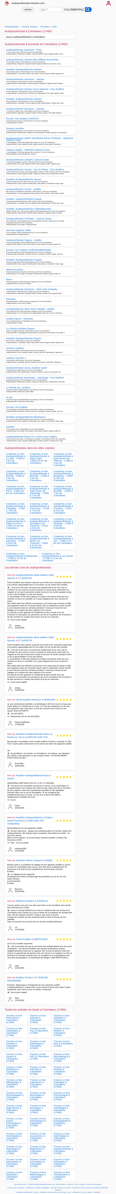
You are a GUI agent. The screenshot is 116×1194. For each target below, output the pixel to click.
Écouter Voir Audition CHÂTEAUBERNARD (28, 250)
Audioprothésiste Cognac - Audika (23, 240)
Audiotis (10, 427)
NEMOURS (50, 699)
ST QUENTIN (25, 578)
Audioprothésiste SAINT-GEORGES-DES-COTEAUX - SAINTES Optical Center (39, 139)
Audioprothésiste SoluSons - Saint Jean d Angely (31, 289)
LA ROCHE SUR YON (36, 737)
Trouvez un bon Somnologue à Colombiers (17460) (38, 1162)
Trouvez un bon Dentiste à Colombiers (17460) (14, 1044)
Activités (27, 10)
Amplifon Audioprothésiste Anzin (32, 775)
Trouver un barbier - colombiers (90, 1192)
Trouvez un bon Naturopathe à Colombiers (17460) (14, 1162)
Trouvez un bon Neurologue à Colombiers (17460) (38, 1096)
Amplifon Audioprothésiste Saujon (23, 338)
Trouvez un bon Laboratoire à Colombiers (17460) (38, 1083)
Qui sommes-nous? (20, 1184)
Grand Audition (23, 939)
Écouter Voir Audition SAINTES (22, 118)
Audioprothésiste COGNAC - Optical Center (29, 219)
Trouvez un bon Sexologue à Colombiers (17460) (38, 1109)
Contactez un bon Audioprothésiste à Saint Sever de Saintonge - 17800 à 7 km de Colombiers (39, 492)
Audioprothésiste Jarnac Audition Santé (26, 368)
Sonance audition (15, 128)
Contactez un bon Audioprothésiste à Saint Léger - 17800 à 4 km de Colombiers (39, 458)
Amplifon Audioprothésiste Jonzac (23, 179)
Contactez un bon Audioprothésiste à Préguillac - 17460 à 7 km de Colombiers (15, 508)
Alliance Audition (14, 269)
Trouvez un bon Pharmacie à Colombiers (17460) (14, 1019)
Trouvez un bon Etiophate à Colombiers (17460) (14, 1175)
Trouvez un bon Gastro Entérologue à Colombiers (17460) (14, 1123)
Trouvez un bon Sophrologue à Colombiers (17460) (62, 1137)
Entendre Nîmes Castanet (29, 860)
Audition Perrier (24, 977)
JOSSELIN (42, 901)
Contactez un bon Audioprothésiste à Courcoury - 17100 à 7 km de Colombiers (39, 508)
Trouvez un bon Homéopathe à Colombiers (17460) (14, 1137)
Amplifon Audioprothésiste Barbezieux (26, 417)
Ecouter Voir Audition (17, 407)
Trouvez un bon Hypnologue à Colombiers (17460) (14, 1150)
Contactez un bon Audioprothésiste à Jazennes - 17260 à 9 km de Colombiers (15, 541)
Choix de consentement (94, 1184)
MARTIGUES (41, 939)
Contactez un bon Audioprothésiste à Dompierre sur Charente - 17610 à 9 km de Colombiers (39, 524)
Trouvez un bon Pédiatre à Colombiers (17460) (62, 1070)
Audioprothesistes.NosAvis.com (28, 3)
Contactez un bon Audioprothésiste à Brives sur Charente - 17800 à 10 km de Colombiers (39, 542)
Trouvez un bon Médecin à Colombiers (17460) (62, 1031)
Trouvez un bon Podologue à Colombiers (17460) (62, 1083)
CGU (76, 1184)
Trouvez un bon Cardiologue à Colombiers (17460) (62, 1109)
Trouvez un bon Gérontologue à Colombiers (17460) (38, 1122)
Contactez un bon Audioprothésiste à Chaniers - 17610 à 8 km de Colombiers (63, 508)
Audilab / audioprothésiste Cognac (24, 199)
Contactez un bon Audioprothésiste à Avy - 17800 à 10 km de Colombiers (63, 539)
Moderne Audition (25, 901)
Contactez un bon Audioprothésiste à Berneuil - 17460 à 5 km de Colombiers (39, 476)
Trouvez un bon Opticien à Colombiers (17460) (38, 1019)
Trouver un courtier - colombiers (69, 1188)
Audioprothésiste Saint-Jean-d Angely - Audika (30, 309)
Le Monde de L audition (18, 387)
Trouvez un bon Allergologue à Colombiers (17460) (14, 1083)
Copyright (82, 1184)
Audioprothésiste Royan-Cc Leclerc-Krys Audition (31, 437)
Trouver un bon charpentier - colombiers (20, 1188)
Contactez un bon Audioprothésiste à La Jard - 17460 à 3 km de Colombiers (15, 458)
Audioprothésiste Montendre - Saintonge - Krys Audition (35, 378)
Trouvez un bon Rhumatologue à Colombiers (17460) (14, 1096)
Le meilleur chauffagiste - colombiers (46, 1188)
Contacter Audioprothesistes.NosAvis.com (41, 1184)
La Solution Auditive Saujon (20, 328)
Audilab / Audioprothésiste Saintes (24, 99)
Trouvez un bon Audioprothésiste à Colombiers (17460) (63, 1150)
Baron (9, 279)
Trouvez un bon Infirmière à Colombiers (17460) (38, 1070)
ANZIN (10, 778)
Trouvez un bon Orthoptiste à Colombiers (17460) (62, 1162)
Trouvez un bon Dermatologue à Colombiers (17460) (62, 1057)
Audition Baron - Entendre (19, 319)
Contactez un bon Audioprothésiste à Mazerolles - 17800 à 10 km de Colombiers (21, 557)
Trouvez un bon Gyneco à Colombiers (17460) (14, 1057)
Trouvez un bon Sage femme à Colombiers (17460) (14, 1109)
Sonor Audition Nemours (28, 699)
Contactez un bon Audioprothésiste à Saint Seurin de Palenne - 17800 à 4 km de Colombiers (63, 459)
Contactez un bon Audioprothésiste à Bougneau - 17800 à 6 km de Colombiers (63, 476)
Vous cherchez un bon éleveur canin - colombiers (63, 1192)
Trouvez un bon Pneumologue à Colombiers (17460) (62, 1096)
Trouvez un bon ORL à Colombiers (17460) (39, 1056)
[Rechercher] (88, 9)
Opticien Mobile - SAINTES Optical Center (28, 150)
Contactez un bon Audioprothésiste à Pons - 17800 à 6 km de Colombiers (15, 489)
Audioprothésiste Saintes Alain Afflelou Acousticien (32, 60)
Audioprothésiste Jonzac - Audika (23, 189)
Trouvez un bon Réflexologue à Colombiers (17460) (38, 1175)
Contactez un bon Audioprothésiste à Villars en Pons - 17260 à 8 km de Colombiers (15, 523)
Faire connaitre (61, 1184)
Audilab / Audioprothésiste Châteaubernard (28, 209)
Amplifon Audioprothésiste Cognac (24, 260)
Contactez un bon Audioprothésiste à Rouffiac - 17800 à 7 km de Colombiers (63, 491)
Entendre (11, 299)
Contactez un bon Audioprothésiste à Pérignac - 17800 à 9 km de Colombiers (63, 523)
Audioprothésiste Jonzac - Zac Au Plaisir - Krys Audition (35, 169)
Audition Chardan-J (16, 358)
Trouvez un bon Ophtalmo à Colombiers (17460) (62, 1019)
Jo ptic (9, 397)
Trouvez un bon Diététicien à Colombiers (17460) (14, 1070)
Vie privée (70, 1184)
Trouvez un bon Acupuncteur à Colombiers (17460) (38, 1137)
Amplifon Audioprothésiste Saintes (24, 69)
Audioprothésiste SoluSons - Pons (24, 50)
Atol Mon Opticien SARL (18, 230)
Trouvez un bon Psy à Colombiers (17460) (39, 1030)
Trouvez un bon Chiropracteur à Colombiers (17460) (62, 1175)
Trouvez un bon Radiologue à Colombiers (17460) (38, 1044)
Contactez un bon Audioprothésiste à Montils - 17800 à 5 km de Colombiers (15, 476)
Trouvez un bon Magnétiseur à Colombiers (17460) (38, 1150)
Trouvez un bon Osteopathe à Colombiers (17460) (14, 1031)
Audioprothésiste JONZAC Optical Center (27, 160)
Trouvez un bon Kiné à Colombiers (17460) (63, 1043)
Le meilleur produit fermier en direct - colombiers (31, 1192)
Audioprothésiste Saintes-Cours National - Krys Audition (35, 89)
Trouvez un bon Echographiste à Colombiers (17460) (62, 1122)
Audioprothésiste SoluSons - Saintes (25, 79)
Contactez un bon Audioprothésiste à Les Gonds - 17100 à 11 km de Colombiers (57, 557)
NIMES (49, 860)
